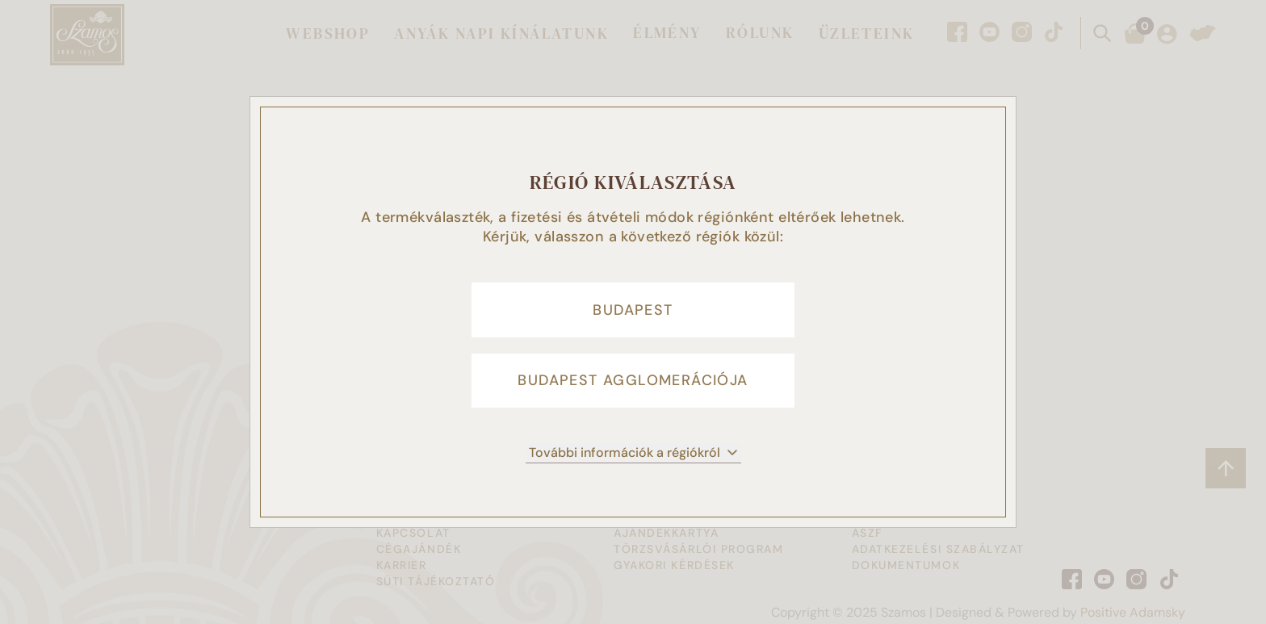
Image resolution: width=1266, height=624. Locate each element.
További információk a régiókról (633, 454)
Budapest (633, 309)
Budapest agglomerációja (633, 382)
